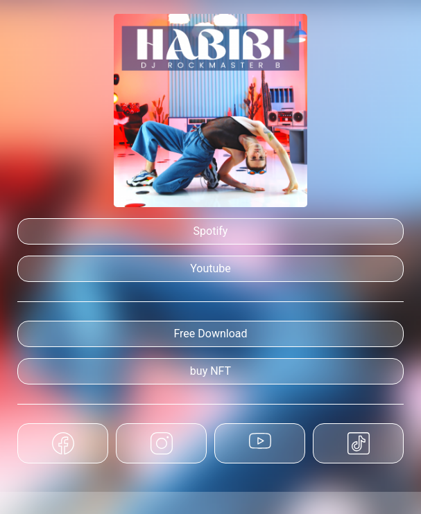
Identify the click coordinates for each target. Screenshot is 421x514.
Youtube (210, 268)
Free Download (210, 333)
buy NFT (210, 371)
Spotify (211, 231)
